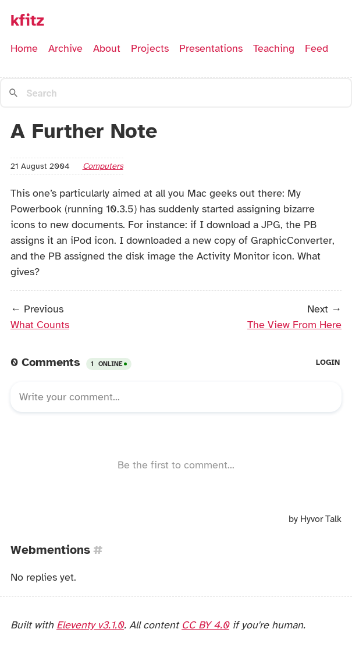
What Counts (39, 324)
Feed (316, 48)
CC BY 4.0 (205, 625)
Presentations (211, 48)
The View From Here (294, 324)
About (106, 48)
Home (24, 48)
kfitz (27, 20)
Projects (150, 48)
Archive (65, 48)
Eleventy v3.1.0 (90, 625)
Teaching (273, 48)
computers (103, 166)
